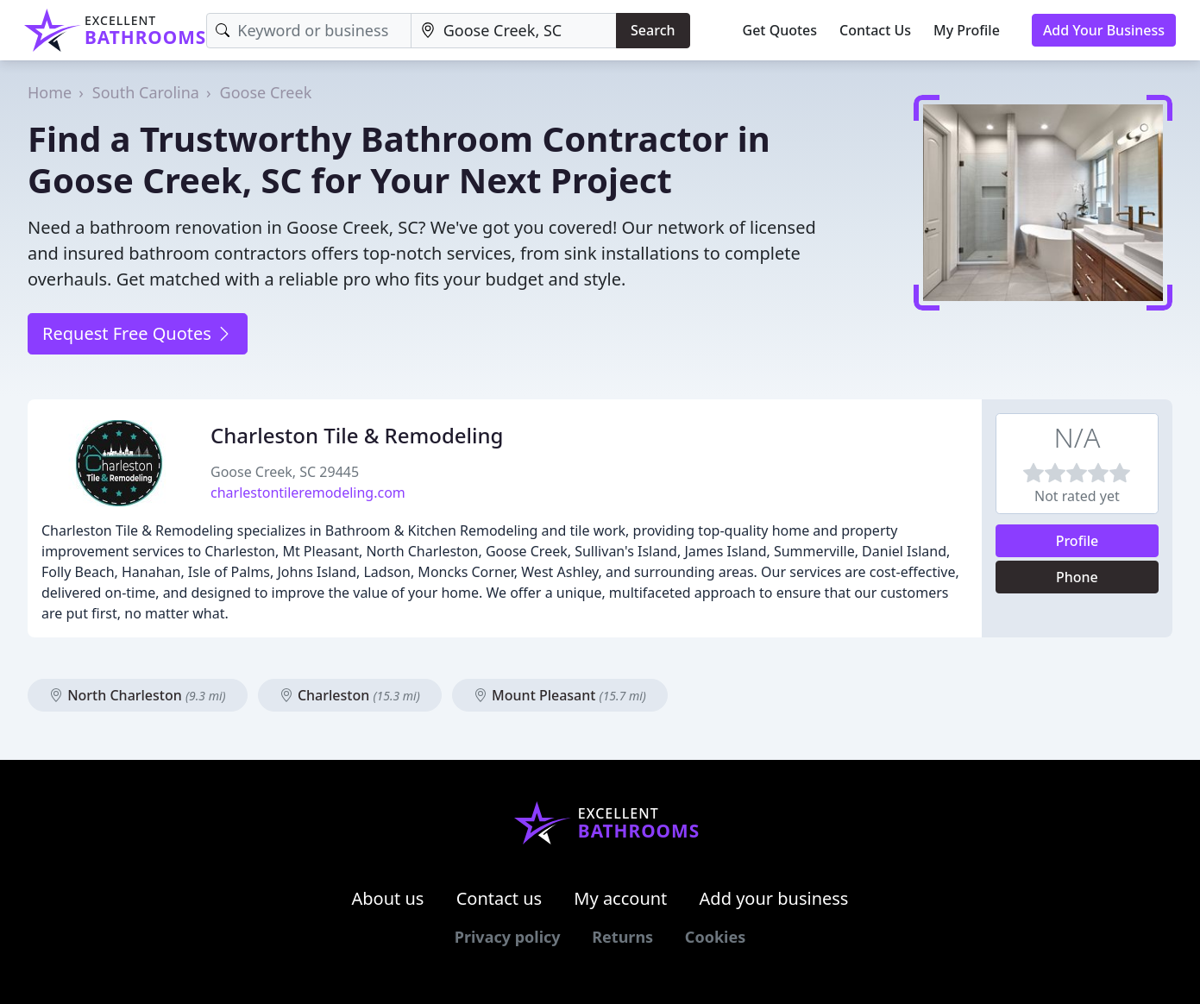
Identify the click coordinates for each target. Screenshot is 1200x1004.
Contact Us (875, 30)
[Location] (514, 30)
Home (50, 92)
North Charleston (137, 695)
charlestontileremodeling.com (307, 492)
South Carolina (145, 92)
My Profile (966, 30)
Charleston (350, 695)
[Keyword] (308, 30)
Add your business (774, 898)
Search (653, 30)
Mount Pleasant (560, 695)
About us (388, 898)
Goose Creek (266, 92)
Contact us (499, 898)
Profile (1077, 540)
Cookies (715, 936)
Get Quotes (780, 30)
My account (620, 898)
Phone (1077, 577)
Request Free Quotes (137, 333)
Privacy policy (508, 936)
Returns (622, 936)
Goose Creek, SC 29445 (284, 471)
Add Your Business (1104, 30)
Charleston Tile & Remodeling (357, 435)
